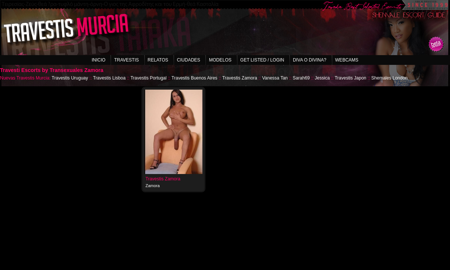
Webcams (346, 60)
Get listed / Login (262, 60)
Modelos (220, 60)
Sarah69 (301, 78)
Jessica (322, 78)
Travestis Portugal (148, 78)
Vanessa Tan (275, 78)
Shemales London (389, 78)
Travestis (126, 60)
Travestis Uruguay (70, 78)
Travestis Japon (350, 78)
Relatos (158, 60)
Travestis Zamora (239, 78)
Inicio (98, 60)
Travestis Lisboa (109, 78)
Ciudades (188, 60)
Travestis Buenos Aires (194, 78)
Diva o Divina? (309, 60)
